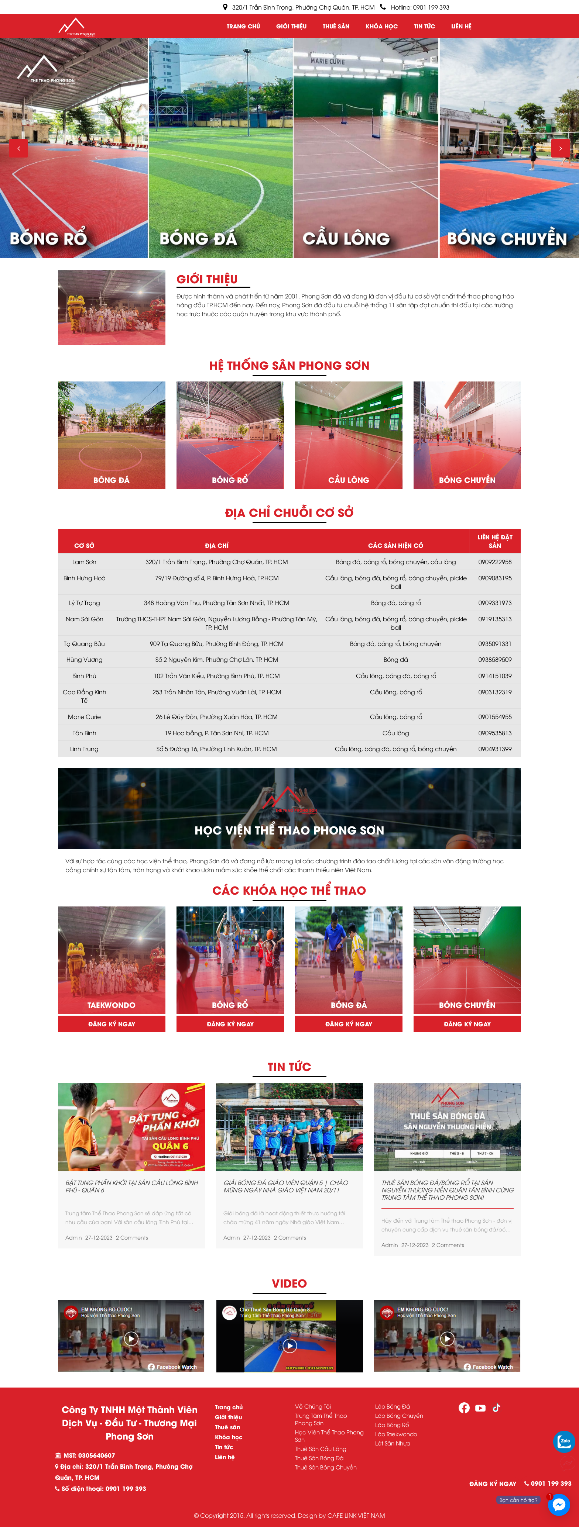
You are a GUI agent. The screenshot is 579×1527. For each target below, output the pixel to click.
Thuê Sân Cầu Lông (320, 1448)
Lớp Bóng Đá (392, 1406)
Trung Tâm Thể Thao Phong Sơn (321, 1419)
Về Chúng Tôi (313, 1406)
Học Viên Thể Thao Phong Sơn (329, 1435)
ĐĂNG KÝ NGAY (492, 1483)
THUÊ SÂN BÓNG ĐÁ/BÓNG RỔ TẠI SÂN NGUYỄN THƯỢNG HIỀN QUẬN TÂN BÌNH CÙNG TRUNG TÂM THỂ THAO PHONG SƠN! (447, 1190)
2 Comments (132, 1237)
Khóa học (382, 26)
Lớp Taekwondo (396, 1433)
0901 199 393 (548, 1483)
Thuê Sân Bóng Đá (319, 1457)
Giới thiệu (291, 26)
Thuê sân (336, 26)
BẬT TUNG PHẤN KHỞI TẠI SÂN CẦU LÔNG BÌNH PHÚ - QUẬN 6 (131, 1186)
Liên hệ (461, 26)
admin (73, 1237)
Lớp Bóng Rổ (392, 1424)
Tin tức (424, 26)
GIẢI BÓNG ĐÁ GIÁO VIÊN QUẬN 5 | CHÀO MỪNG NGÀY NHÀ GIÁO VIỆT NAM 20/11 (285, 1186)
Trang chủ (243, 26)
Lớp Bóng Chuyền (399, 1415)
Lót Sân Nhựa (392, 1443)
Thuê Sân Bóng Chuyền (326, 1467)
